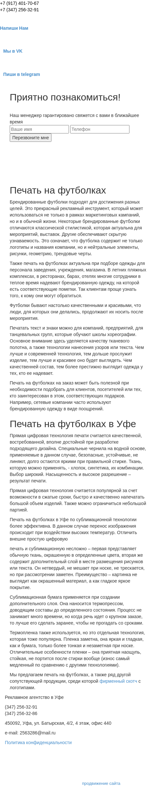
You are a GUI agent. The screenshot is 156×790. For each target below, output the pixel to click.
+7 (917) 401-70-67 (19, 3)
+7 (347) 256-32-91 (19, 9)
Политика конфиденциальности (38, 742)
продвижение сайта (101, 783)
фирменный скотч (117, 681)
